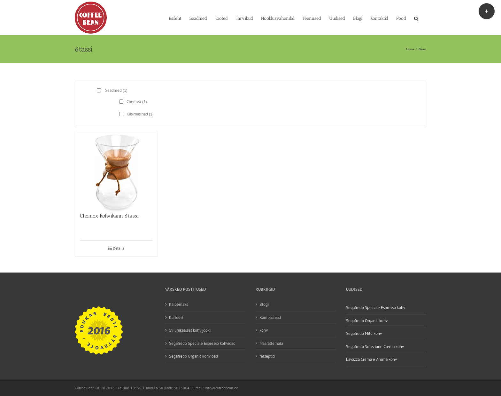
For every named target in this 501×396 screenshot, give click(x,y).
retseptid (267, 356)
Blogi (264, 304)
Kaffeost (176, 317)
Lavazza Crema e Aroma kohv (371, 359)
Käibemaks (178, 304)
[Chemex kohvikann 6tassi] (116, 168)
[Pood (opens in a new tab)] (401, 18)
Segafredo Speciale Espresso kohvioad (202, 343)
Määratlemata (271, 343)
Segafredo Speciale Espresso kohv (375, 307)
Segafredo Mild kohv (364, 333)
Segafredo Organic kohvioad (193, 356)
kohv (263, 330)
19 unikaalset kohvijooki (190, 330)
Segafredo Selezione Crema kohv (375, 346)
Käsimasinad (140, 114)
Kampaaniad (270, 317)
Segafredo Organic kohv (367, 320)
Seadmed (116, 90)
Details (118, 248)
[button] (416, 18)
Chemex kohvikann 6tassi (109, 216)
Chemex (137, 101)
